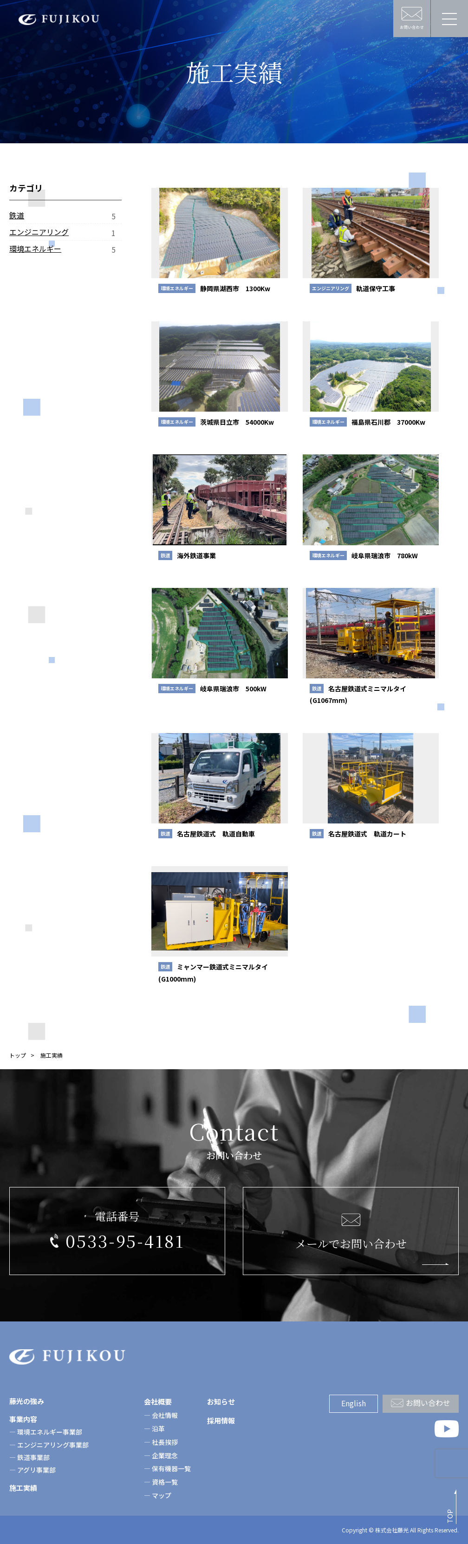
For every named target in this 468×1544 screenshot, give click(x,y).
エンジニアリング (39, 231)
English (353, 1403)
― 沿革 (154, 1428)
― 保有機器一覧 (167, 1468)
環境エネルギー (35, 248)
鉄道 (16, 215)
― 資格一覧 (161, 1482)
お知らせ (221, 1401)
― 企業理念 (161, 1455)
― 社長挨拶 (161, 1442)
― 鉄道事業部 (29, 1457)
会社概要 (158, 1401)
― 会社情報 (161, 1415)
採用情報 (221, 1420)
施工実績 (23, 1488)
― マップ (157, 1495)
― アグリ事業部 (32, 1469)
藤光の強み (26, 1401)
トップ (17, 1055)
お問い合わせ (428, 1402)
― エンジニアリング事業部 (49, 1444)
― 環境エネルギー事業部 (45, 1431)
